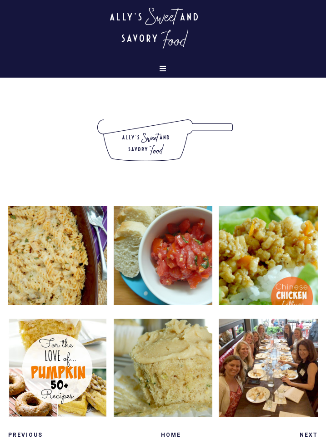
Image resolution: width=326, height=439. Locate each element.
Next (309, 435)
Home (171, 435)
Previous (25, 435)
